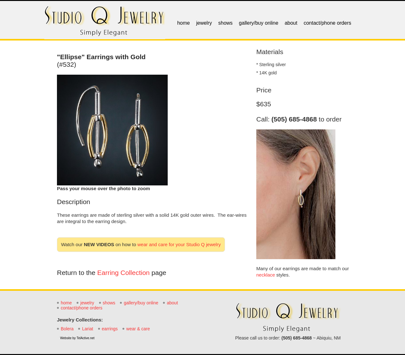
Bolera (67, 328)
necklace (265, 274)
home (183, 23)
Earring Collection (123, 272)
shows (225, 23)
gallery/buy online (258, 23)
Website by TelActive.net (77, 338)
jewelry (204, 23)
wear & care (138, 328)
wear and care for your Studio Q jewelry (179, 244)
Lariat (87, 328)
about (291, 23)
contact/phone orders (327, 23)
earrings (110, 328)
